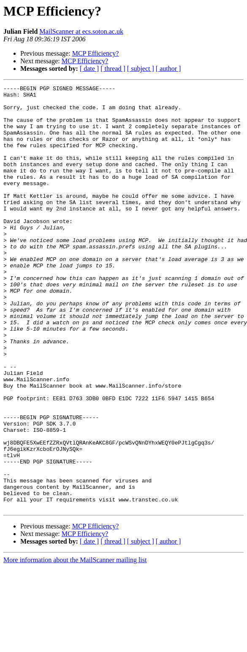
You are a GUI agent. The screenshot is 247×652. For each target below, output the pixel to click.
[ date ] (89, 68)
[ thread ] (112, 68)
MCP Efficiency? (95, 53)
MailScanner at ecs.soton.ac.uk (81, 31)
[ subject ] (140, 68)
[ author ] (168, 68)
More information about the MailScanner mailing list (75, 644)
